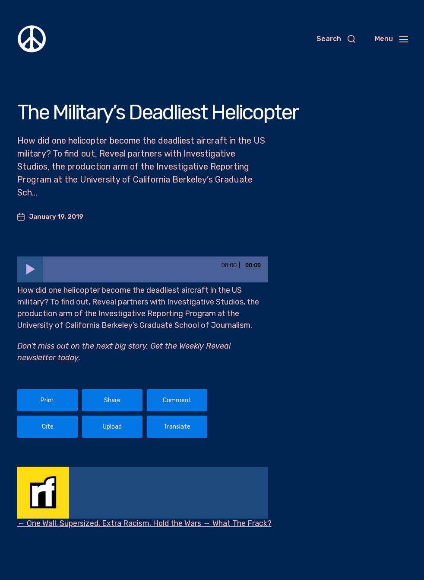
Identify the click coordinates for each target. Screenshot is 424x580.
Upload (112, 426)
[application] (142, 269)
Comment (177, 400)
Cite (48, 426)
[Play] (30, 269)
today (68, 357)
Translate (177, 426)
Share (112, 400)
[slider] (155, 269)
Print (47, 400)
